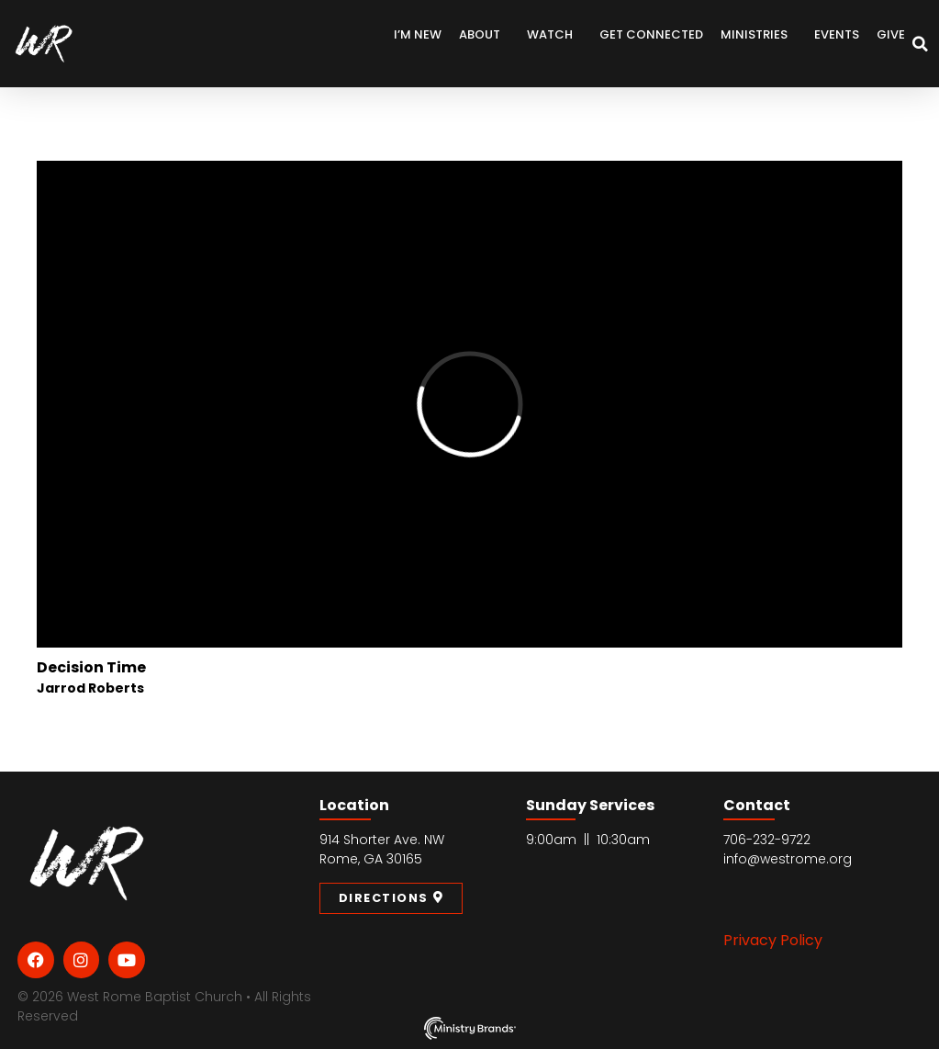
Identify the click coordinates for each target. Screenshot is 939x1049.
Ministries (759, 35)
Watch (554, 35)
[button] (920, 44)
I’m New (418, 34)
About (484, 35)
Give (891, 34)
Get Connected (651, 34)
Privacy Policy (772, 940)
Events (836, 34)
